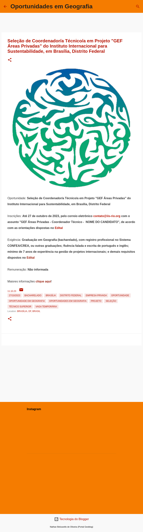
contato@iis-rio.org (106, 216)
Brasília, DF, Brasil (28, 311)
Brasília (51, 295)
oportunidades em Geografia (67, 301)
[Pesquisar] (138, 6)
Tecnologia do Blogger (71, 519)
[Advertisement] (71, 373)
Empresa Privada (96, 295)
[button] (9, 60)
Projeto (96, 301)
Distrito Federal (70, 295)
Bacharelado (32, 295)
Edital (59, 227)
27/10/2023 (14, 295)
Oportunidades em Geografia (51, 6)
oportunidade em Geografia (27, 301)
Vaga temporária (46, 306)
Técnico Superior (20, 306)
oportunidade (120, 295)
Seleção (111, 301)
